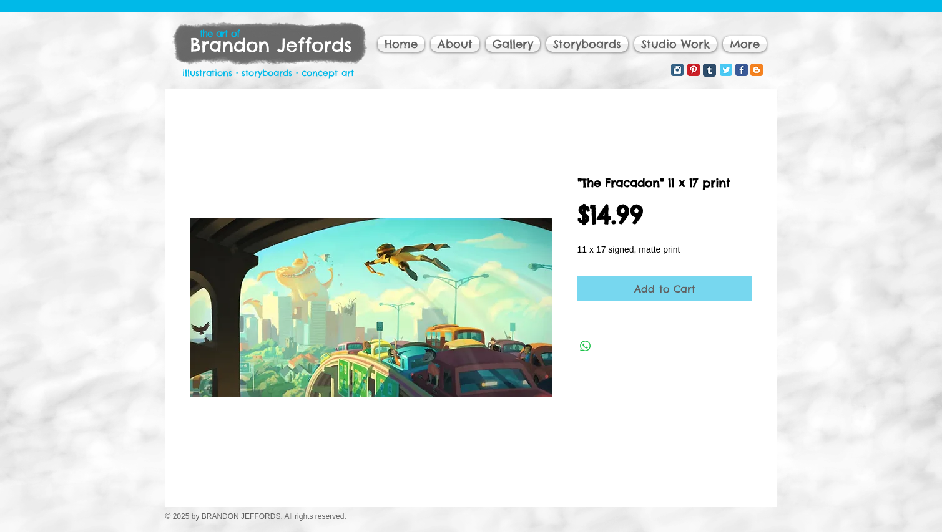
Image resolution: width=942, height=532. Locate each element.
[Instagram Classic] (677, 70)
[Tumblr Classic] (709, 70)
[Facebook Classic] (741, 70)
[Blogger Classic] (756, 70)
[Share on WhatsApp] (585, 346)
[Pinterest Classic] (693, 70)
